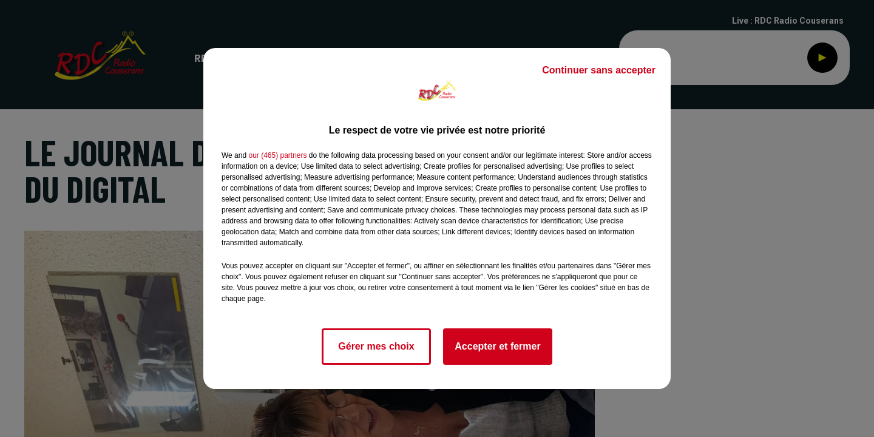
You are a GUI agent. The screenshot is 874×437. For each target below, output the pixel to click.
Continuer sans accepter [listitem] (599, 70)
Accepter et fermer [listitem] (497, 346)
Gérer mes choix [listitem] (376, 346)
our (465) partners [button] (277, 155)
